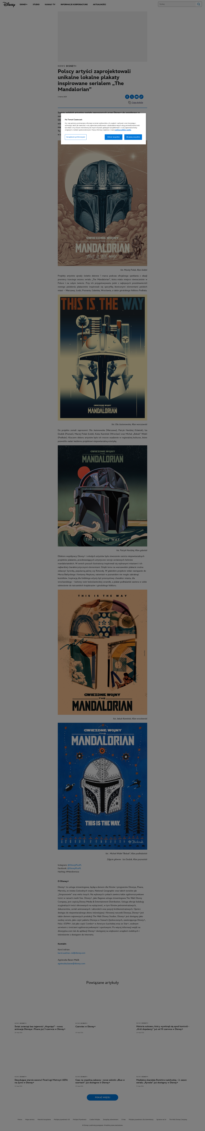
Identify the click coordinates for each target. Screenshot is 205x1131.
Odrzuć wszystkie (113, 137)
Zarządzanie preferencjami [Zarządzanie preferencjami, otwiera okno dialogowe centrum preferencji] (75, 137)
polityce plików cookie (123, 130)
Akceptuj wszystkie (133, 137)
